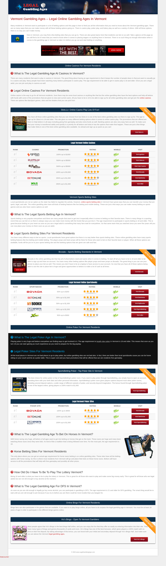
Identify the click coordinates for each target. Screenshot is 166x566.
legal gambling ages (56, 538)
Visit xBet (140, 319)
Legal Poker (58, 16)
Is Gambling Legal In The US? (105, 16)
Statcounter (4, 561)
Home (19, 16)
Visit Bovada (140, 176)
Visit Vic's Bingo (139, 544)
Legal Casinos (29, 16)
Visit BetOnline (140, 182)
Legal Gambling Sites (74, 16)
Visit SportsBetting (140, 314)
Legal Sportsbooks (44, 16)
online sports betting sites (91, 206)
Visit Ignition (140, 159)
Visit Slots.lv (139, 137)
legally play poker (103, 346)
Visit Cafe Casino (140, 170)
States (87, 16)
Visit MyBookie (140, 308)
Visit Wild (140, 188)
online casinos (145, 102)
